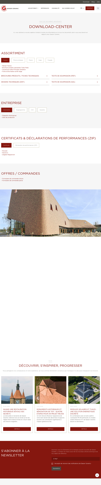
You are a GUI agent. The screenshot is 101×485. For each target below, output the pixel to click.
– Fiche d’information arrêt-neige (11, 71)
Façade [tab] (50, 60)
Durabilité (55, 8)
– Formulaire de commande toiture (12, 178)
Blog (93, 2)
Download (86, 2)
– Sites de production (8, 117)
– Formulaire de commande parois (12, 180)
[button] (25, 77)
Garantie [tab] (42, 110)
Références (45, 8)
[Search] (98, 8)
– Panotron (4, 152)
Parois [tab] (31, 60)
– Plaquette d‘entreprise (8, 115)
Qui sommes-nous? (68, 8)
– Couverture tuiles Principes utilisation (13, 69)
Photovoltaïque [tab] (18, 60)
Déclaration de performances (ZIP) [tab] (26, 145)
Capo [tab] (40, 60)
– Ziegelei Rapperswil (8, 154)
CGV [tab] (32, 110)
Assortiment (33, 8)
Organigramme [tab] (20, 110)
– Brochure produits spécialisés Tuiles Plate (15, 67)
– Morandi (4, 151)
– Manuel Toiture (6, 65)
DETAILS (17, 429)
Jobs (98, 2)
